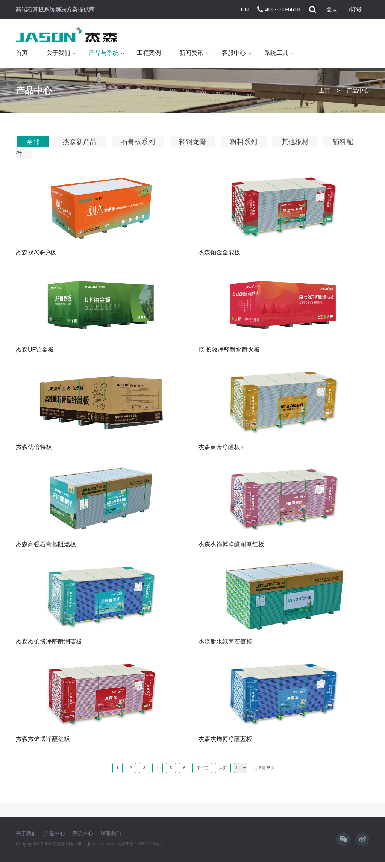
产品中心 (54, 833)
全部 (33, 141)
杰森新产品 (80, 141)
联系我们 (110, 833)
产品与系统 (104, 53)
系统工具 (276, 53)
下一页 (202, 768)
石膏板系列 (138, 141)
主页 (324, 90)
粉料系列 (243, 141)
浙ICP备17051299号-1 (140, 844)
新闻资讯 (191, 53)
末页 (223, 768)
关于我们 (58, 53)
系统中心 (82, 833)
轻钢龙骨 (192, 141)
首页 (22, 53)
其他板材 (295, 141)
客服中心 (234, 53)
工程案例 (149, 53)
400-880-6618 (282, 9)
